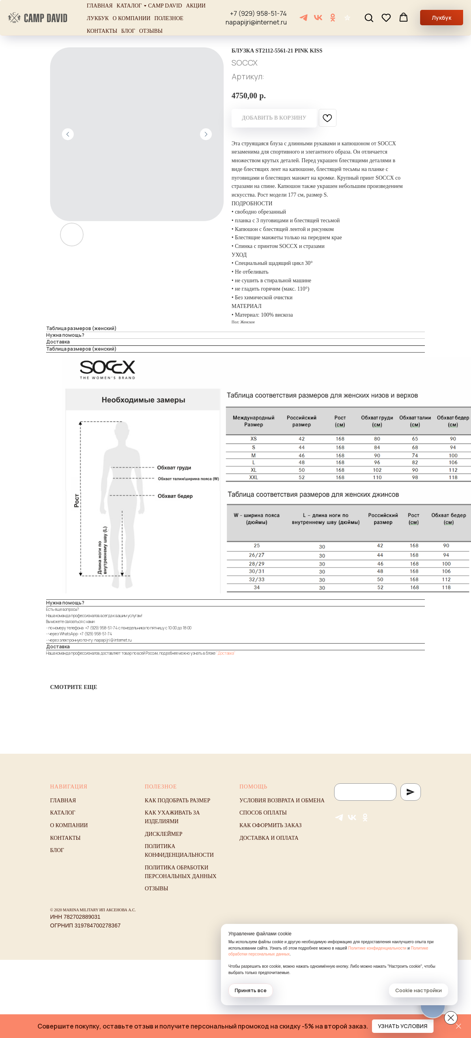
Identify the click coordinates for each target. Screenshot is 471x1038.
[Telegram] (303, 18)
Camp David (165, 6)
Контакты (102, 31)
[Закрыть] (458, 1026)
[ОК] (333, 18)
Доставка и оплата (269, 838)
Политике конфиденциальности (377, 948)
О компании (132, 18)
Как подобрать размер (177, 800)
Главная (100, 6)
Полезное (168, 18)
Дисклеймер (163, 834)
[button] (369, 17)
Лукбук (98, 18)
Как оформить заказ (270, 825)
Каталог (129, 6)
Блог (128, 31)
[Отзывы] (347, 18)
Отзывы (151, 31)
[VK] (318, 18)
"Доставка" (226, 653)
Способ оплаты (263, 813)
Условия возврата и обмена (282, 800)
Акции (196, 6)
